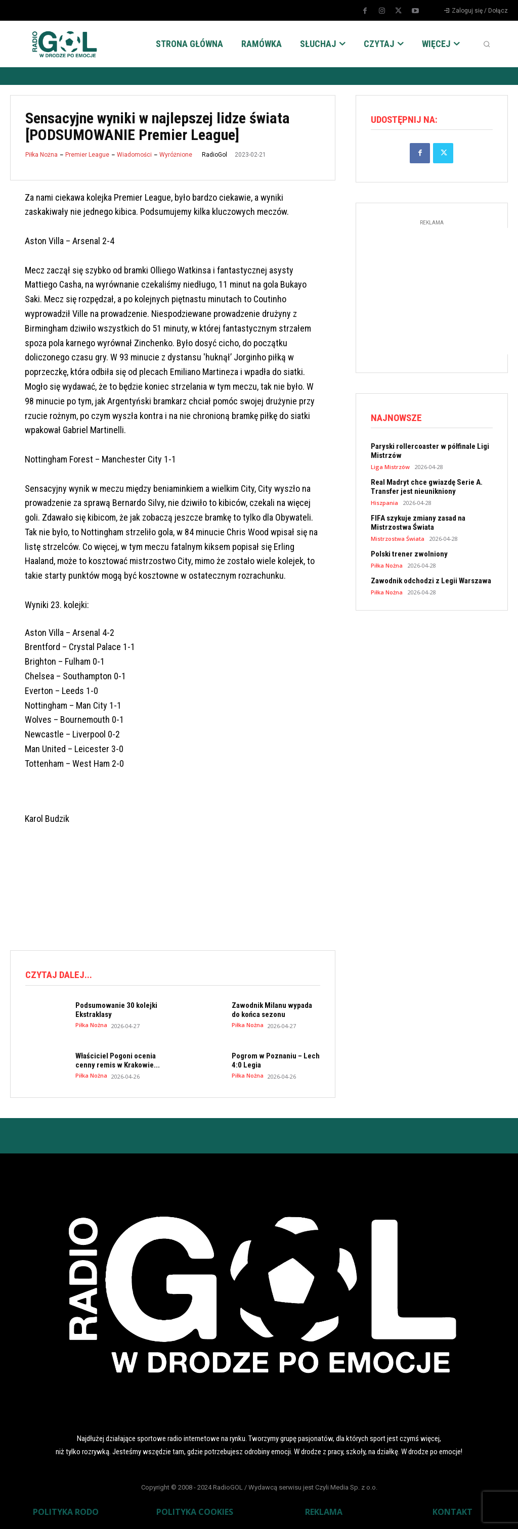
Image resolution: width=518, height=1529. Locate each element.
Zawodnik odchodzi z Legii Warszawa (431, 580)
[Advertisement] (194, 900)
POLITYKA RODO (66, 1511)
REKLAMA (323, 1511)
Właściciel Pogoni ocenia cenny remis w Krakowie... (117, 1060)
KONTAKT (452, 1511)
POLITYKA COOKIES (194, 1511)
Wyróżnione (175, 155)
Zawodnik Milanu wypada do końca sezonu (272, 1010)
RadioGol (214, 155)
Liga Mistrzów (390, 467)
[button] (486, 44)
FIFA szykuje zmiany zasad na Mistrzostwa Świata (418, 523)
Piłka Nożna (41, 155)
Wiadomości (134, 155)
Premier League (87, 155)
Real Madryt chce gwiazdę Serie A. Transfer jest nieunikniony (427, 487)
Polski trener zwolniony (409, 554)
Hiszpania (384, 502)
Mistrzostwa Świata (397, 538)
